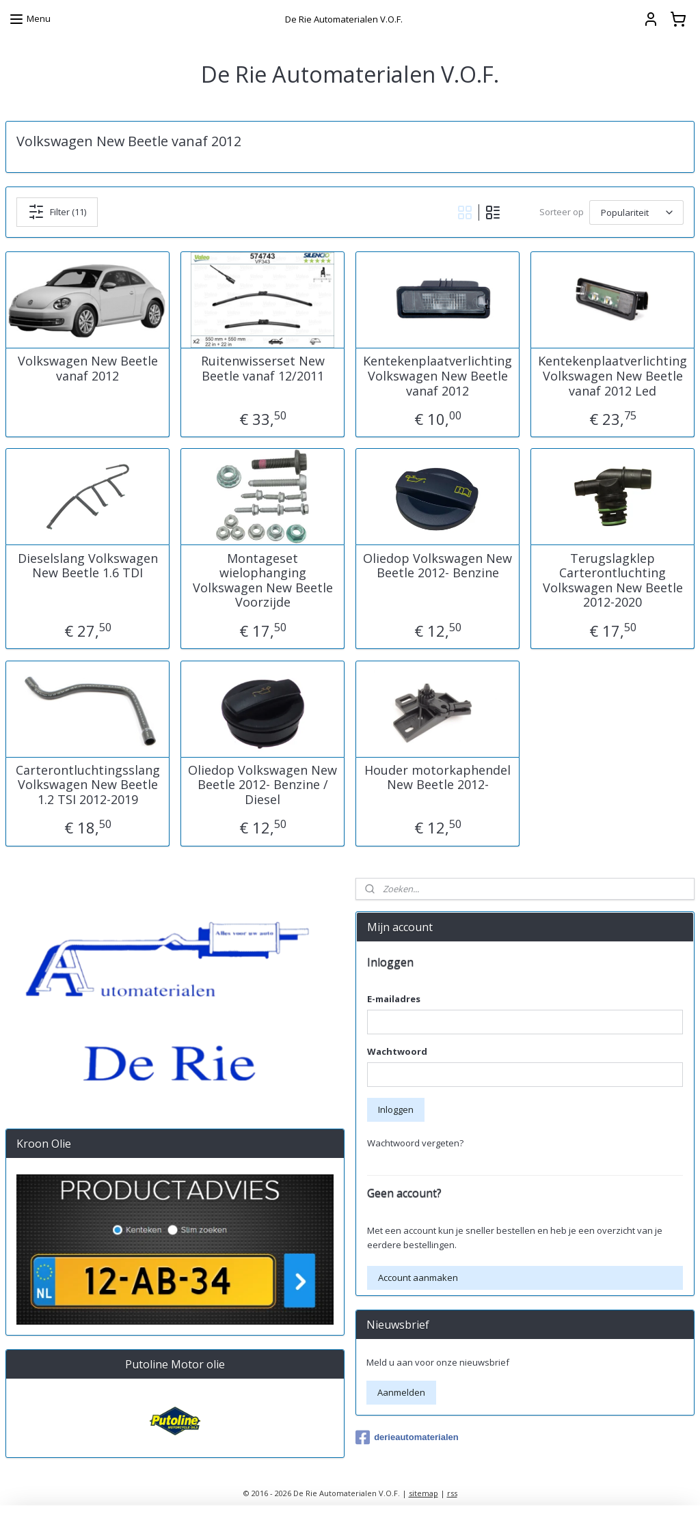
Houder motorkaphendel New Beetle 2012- (437, 777)
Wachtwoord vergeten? (415, 1143)
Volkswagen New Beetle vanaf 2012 (88, 368)
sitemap (423, 1493)
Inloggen (396, 1109)
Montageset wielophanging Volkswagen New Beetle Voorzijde (263, 580)
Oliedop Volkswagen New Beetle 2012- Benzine (437, 565)
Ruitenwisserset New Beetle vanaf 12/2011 (263, 368)
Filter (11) (57, 212)
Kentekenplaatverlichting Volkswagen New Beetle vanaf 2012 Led (612, 376)
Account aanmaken (418, 1277)
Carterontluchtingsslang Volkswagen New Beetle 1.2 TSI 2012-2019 (88, 784)
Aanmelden (401, 1392)
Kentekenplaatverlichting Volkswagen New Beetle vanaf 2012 (437, 376)
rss (452, 1493)
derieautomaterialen (407, 1437)
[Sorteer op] (636, 211)
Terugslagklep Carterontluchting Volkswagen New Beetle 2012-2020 (613, 580)
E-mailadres (393, 999)
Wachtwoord (397, 1051)
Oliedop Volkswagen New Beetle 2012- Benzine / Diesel (262, 784)
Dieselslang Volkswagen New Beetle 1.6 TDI (88, 565)
